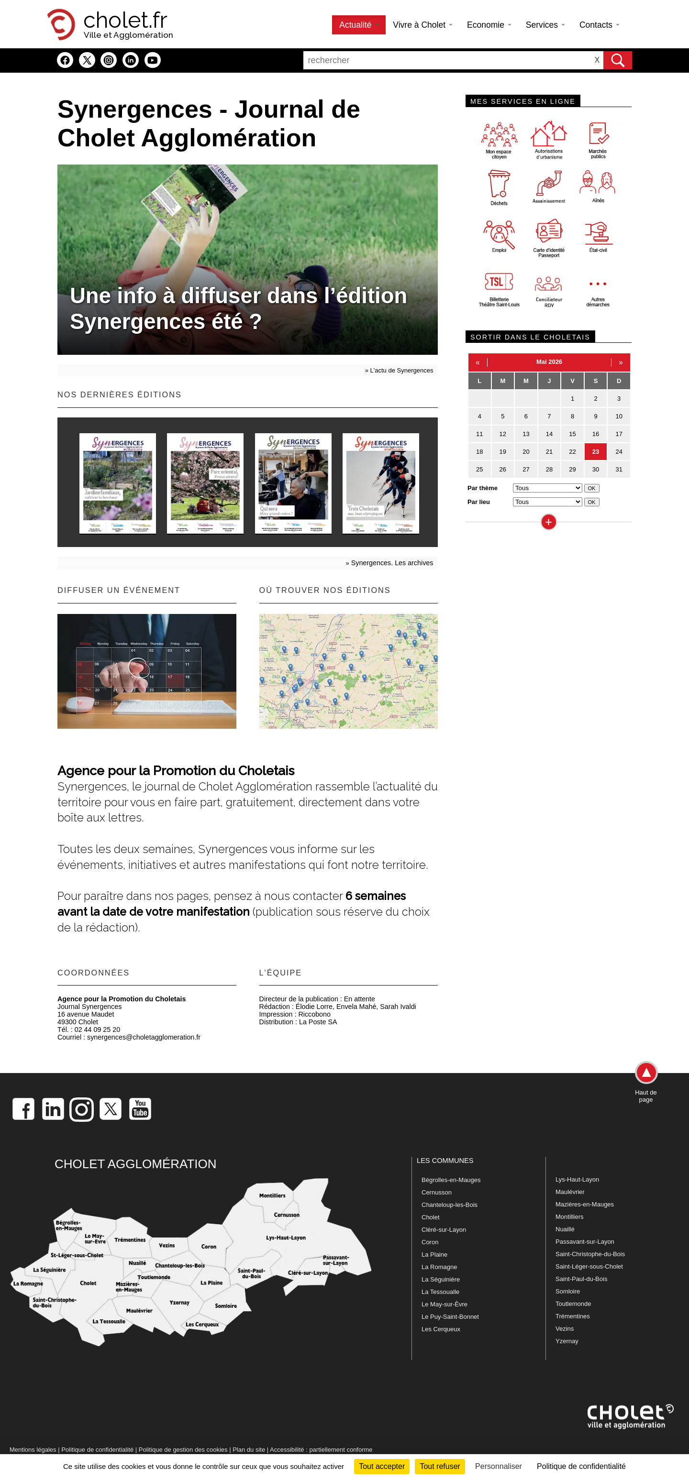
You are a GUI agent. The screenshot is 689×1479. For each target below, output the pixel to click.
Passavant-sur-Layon (585, 1241)
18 (479, 451)
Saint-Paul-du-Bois (581, 1278)
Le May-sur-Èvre (444, 1304)
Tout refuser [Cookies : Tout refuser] (440, 1466)
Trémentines (573, 1316)
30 (595, 469)
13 (525, 434)
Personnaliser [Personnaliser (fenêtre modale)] (498, 1466)
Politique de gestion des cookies (183, 1449)
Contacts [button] (599, 25)
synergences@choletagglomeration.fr (143, 1037)
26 (503, 469)
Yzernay (567, 1341)
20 (525, 451)
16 (595, 434)
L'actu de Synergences (401, 370)
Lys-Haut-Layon (577, 1179)
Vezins (565, 1328)
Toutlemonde (573, 1303)
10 (618, 416)
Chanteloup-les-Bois (450, 1204)
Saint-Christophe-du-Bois (590, 1254)
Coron (430, 1242)
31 (618, 469)
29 (572, 469)
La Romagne (439, 1267)
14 (549, 434)
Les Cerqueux (441, 1329)
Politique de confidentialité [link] (581, 1466)
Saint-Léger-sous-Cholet (589, 1266)
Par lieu (478, 501)
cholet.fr (125, 20)
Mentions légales (33, 1449)
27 (525, 469)
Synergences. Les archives (392, 563)
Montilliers (570, 1216)
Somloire (568, 1291)
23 (595, 451)
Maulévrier (570, 1191)
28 (549, 469)
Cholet (431, 1217)
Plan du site (249, 1449)
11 (479, 434)
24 (618, 451)
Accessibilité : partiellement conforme (321, 1449)
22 (572, 451)
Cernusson (437, 1192)
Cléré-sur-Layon (444, 1229)
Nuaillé (565, 1229)
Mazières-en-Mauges (585, 1204)
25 (479, 469)
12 (503, 434)
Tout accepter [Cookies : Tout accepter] (382, 1466)
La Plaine (434, 1254)
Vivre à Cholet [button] (423, 25)
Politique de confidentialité (97, 1449)
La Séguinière (441, 1279)
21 (549, 451)
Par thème (482, 488)
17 (618, 434)
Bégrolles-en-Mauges (451, 1179)
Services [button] (545, 25)
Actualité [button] (358, 25)
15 (572, 434)
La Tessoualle (440, 1291)
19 (503, 451)
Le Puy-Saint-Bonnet (450, 1316)
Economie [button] (489, 25)
